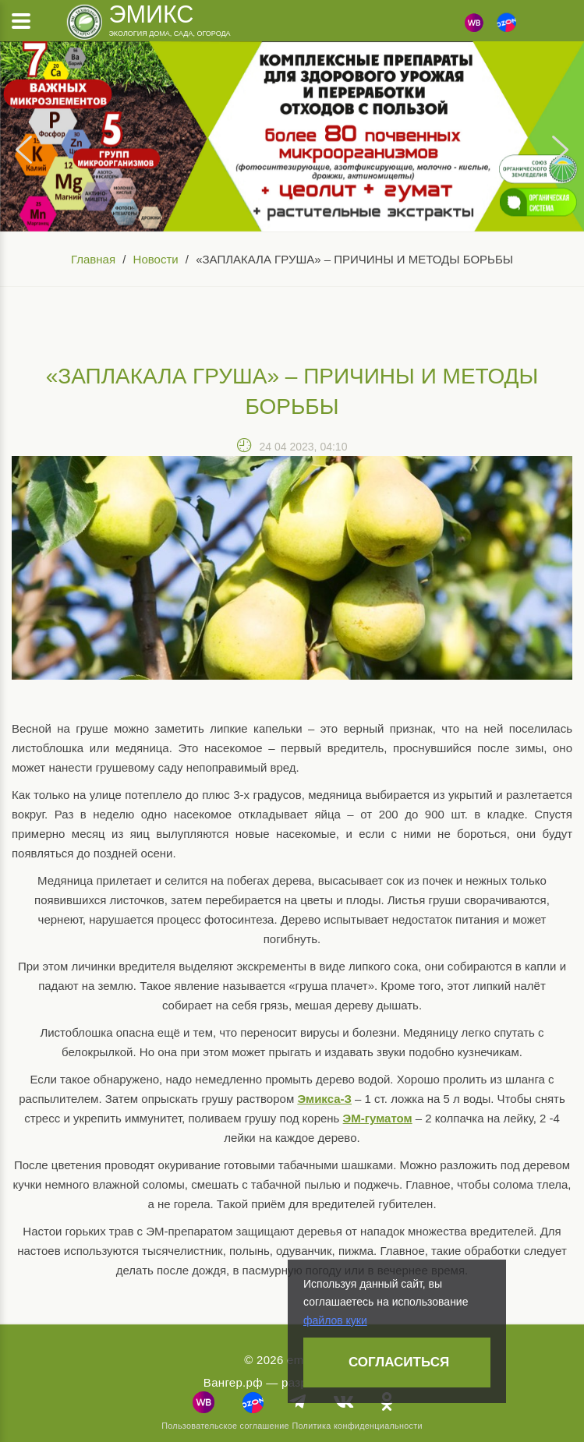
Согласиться (399, 1362)
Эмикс (150, 14)
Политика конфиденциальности (357, 1425)
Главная (93, 259)
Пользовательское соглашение (225, 1425)
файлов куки (335, 1320)
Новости (156, 259)
